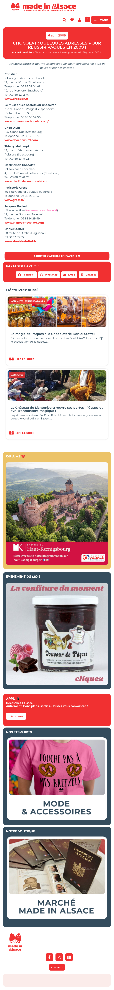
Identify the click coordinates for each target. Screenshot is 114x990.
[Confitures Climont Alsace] (57, 684)
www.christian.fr (16, 98)
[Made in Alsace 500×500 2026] (57, 564)
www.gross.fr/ (14, 200)
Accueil (16, 52)
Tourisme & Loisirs (35, 301)
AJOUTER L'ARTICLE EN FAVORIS (57, 256)
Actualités (17, 301)
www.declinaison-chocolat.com (27, 181)
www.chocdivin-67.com (21, 140)
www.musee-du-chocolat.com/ (27, 121)
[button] (26, 275)
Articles (27, 52)
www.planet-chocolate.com (24, 222)
